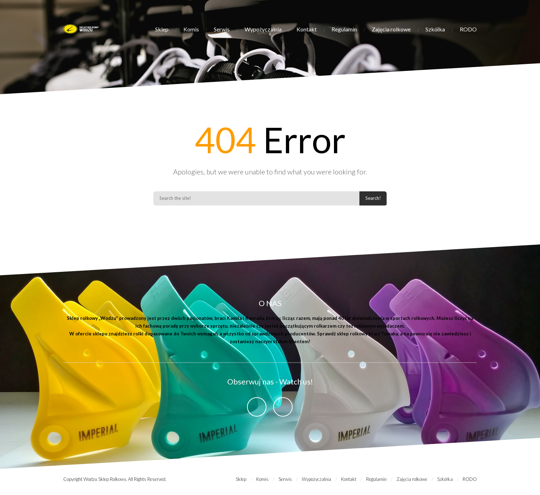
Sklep (162, 29)
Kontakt (307, 29)
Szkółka (435, 29)
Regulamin (344, 29)
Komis (191, 29)
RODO (468, 29)
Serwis (222, 29)
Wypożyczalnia (263, 29)
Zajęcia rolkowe (391, 29)
